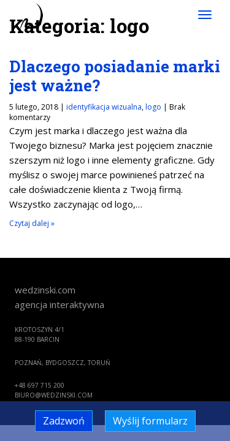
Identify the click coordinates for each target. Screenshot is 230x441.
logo (153, 107)
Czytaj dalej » (32, 223)
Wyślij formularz (150, 421)
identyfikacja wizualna (104, 107)
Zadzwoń (64, 421)
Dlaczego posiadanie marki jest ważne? (114, 76)
